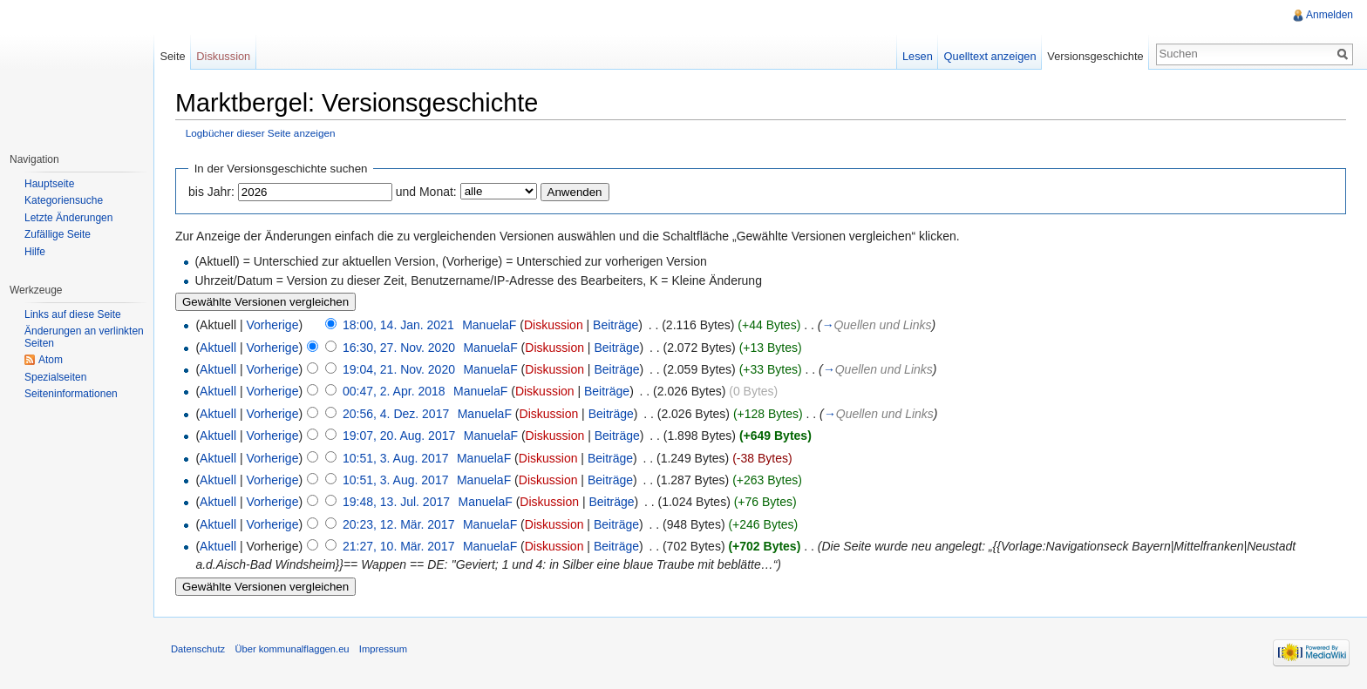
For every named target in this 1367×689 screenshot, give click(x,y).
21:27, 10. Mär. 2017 (398, 546)
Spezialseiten (55, 377)
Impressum (383, 649)
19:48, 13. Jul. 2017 (396, 502)
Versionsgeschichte (1095, 56)
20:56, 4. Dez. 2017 (396, 414)
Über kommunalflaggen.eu (292, 649)
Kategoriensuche (63, 200)
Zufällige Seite (57, 234)
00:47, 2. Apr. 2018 (394, 391)
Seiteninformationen (71, 394)
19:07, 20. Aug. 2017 (399, 435)
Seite (172, 56)
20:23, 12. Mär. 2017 (398, 524)
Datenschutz (198, 649)
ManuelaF (489, 325)
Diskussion (553, 325)
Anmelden (1329, 15)
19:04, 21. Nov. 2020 (399, 369)
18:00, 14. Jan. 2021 (398, 325)
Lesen (917, 56)
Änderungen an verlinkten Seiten (84, 337)
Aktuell (218, 348)
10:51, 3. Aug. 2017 (395, 458)
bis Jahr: (211, 192)
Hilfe (34, 252)
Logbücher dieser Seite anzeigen (261, 132)
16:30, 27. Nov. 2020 (399, 348)
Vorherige (273, 325)
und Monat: (426, 192)
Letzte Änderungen (68, 218)
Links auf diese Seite (72, 314)
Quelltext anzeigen (990, 56)
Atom (50, 360)
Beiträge (615, 325)
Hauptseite (49, 184)
